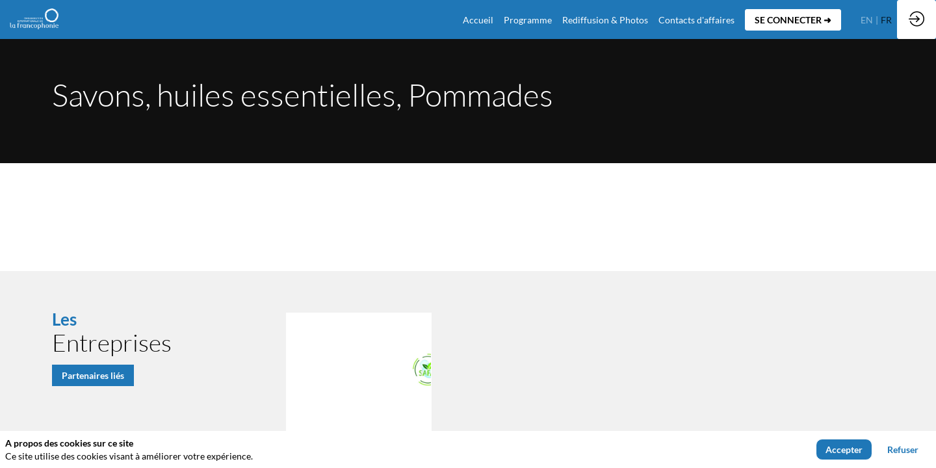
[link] (528, 19)
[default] (478, 19)
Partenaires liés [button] (93, 375)
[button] (793, 20)
